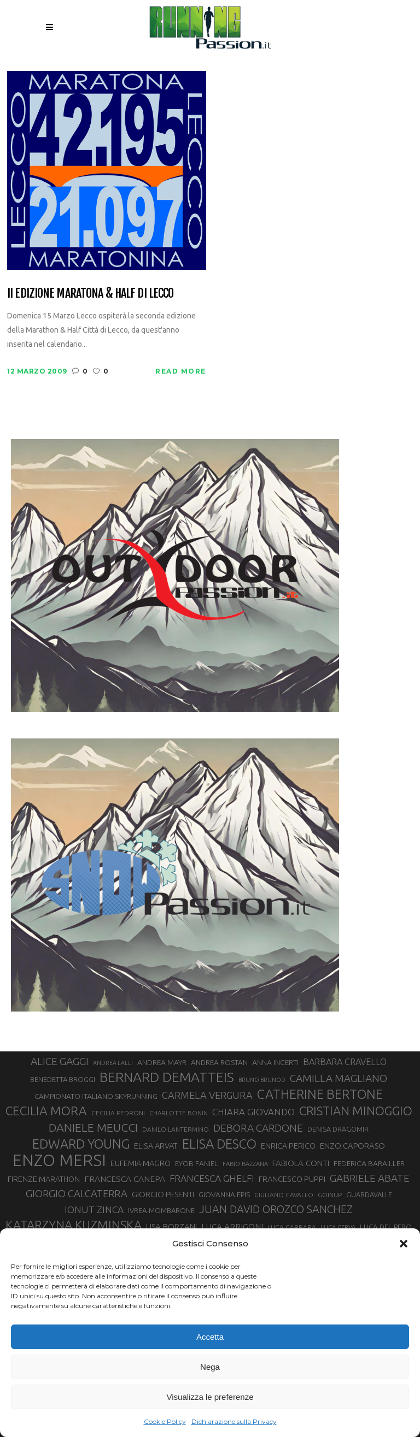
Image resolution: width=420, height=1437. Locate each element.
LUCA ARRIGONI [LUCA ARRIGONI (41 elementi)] (232, 1226)
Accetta (210, 1336)
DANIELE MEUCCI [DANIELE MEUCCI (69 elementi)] (93, 1127)
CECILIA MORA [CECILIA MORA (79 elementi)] (46, 1110)
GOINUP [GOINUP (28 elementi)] (330, 1194)
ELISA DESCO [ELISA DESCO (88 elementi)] (219, 1144)
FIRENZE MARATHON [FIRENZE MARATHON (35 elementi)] (44, 1179)
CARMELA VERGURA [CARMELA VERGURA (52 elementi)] (207, 1095)
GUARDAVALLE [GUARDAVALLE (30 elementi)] (369, 1194)
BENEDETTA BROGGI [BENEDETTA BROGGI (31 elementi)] (62, 1079)
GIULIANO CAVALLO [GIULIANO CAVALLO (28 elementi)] (283, 1194)
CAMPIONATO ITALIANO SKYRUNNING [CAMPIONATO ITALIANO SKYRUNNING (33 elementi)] (96, 1096)
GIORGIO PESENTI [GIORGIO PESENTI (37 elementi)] (163, 1194)
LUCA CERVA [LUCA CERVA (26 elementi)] (337, 1227)
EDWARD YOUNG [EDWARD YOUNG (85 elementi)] (81, 1144)
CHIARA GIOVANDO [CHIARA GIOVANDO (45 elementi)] (253, 1112)
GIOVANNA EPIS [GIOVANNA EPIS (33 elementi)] (224, 1194)
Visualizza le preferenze (210, 1396)
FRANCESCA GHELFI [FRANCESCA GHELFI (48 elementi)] (212, 1178)
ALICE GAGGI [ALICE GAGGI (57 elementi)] (60, 1061)
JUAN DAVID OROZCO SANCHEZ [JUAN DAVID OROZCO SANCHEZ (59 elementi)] (276, 1209)
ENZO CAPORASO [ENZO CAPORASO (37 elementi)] (352, 1145)
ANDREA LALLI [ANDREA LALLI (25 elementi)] (113, 1063)
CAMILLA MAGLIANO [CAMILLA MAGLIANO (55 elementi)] (338, 1078)
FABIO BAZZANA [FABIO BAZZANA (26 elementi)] (245, 1164)
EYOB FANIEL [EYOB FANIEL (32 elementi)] (196, 1164)
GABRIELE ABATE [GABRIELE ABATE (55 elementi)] (370, 1178)
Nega (210, 1366)
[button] (403, 1243)
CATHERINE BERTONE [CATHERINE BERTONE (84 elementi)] (320, 1094)
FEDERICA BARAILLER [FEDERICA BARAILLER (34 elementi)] (369, 1163)
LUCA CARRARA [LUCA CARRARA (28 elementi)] (291, 1227)
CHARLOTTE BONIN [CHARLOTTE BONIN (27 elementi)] (178, 1112)
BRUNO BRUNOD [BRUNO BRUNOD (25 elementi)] (261, 1080)
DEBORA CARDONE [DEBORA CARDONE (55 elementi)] (258, 1128)
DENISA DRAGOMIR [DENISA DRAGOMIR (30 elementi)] (338, 1129)
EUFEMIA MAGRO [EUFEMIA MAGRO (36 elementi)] (140, 1163)
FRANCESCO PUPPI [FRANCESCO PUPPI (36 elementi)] (292, 1179)
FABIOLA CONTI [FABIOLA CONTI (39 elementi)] (300, 1163)
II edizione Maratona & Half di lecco (90, 293)
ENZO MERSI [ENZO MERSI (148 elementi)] (59, 1161)
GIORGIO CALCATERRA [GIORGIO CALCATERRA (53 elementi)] (76, 1193)
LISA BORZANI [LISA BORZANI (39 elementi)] (171, 1226)
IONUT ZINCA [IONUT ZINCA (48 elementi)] (94, 1209)
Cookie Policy (165, 1421)
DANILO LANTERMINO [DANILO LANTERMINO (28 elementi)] (175, 1129)
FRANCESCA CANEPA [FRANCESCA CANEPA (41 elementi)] (124, 1179)
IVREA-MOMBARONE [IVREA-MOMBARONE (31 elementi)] (161, 1210)
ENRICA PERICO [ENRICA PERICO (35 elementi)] (288, 1146)
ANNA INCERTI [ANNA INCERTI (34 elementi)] (275, 1062)
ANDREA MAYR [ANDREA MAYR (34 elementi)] (161, 1062)
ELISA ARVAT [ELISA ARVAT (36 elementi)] (156, 1145)
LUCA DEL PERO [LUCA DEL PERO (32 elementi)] (386, 1227)
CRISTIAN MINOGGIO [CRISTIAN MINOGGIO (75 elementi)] (355, 1110)
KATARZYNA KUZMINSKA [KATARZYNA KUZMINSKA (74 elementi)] (73, 1225)
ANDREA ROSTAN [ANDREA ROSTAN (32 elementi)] (219, 1062)
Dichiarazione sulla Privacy (234, 1421)
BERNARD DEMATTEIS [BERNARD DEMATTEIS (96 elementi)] (167, 1077)
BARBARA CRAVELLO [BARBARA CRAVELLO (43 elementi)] (345, 1062)
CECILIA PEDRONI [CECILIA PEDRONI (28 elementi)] (118, 1112)
